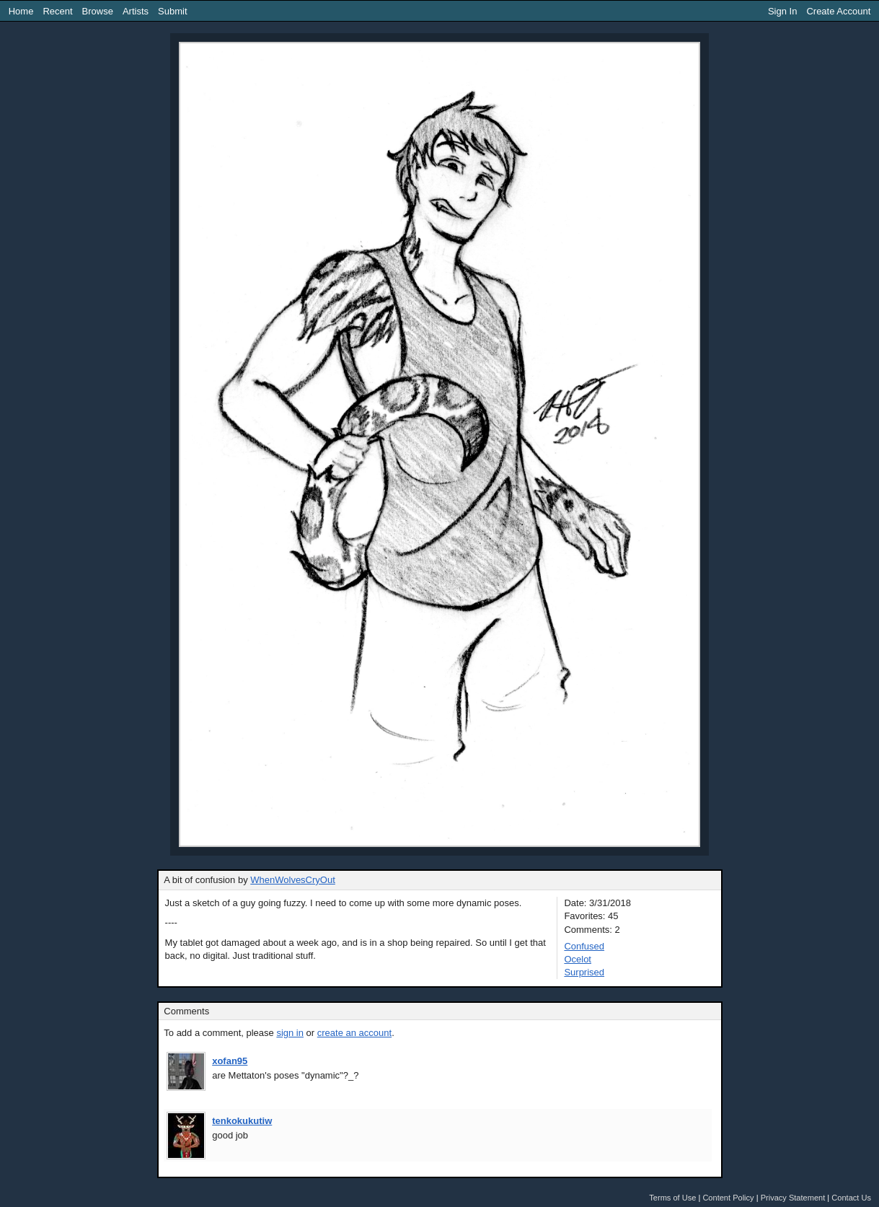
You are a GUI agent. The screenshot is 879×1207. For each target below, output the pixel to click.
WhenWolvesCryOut (292, 879)
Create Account (838, 11)
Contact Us (851, 1197)
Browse (97, 11)
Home (21, 11)
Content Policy (728, 1197)
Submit (172, 11)
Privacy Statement (793, 1197)
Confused (584, 946)
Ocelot (577, 959)
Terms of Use (672, 1197)
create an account (354, 1032)
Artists (136, 11)
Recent (57, 11)
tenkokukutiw (242, 1120)
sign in (290, 1032)
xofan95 (229, 1060)
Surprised (584, 972)
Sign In (782, 11)
